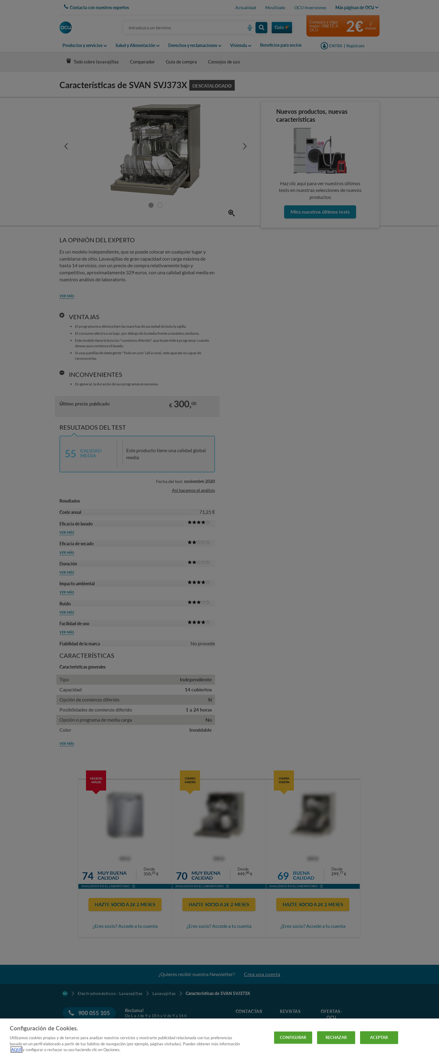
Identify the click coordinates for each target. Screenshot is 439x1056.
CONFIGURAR (293, 1037)
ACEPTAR (379, 1037)
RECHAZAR (336, 1037)
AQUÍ (16, 1049)
